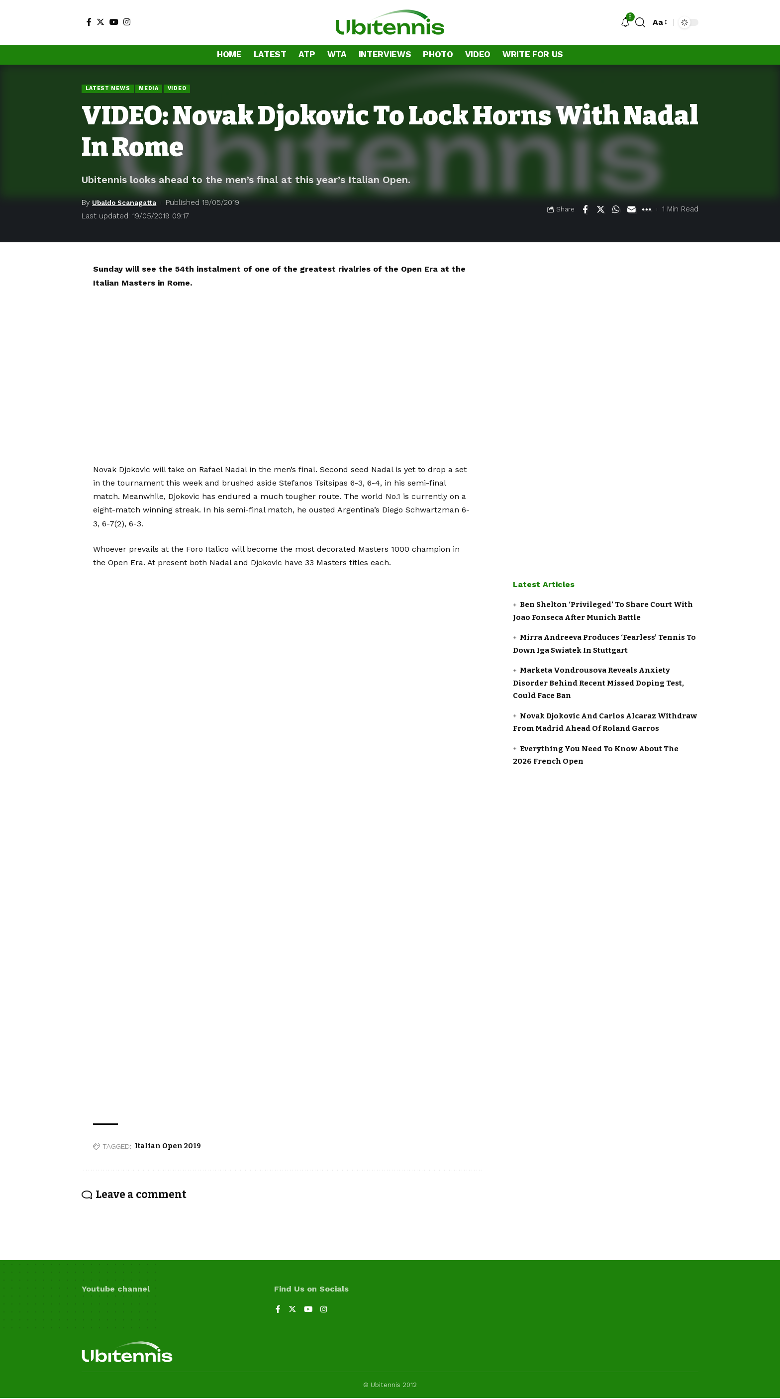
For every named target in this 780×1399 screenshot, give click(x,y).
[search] (640, 22)
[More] (647, 210)
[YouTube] (114, 22)
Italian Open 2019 (168, 1146)
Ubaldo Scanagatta (128, 203)
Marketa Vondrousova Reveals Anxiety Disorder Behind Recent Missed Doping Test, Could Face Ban (598, 684)
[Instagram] (127, 22)
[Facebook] (89, 22)
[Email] (631, 210)
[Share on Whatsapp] (616, 210)
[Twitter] (100, 22)
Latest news (109, 88)
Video (183, 88)
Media (153, 88)
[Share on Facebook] (585, 210)
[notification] (625, 22)
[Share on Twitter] (600, 210)
